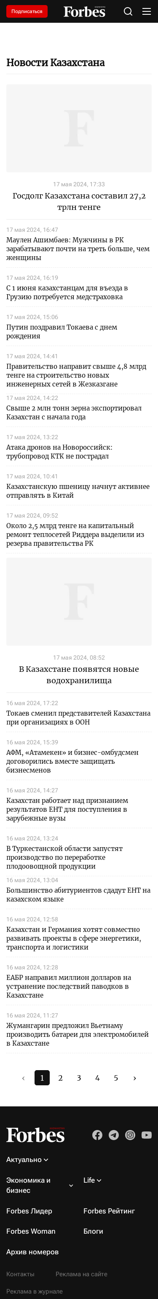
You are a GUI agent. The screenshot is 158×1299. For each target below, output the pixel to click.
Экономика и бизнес (28, 1185)
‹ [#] (23, 1078)
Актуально (24, 1159)
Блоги (93, 1231)
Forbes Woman (31, 1231)
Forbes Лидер (29, 1211)
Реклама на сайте (81, 1274)
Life (89, 1180)
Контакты (20, 1274)
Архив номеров (32, 1252)
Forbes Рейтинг (109, 1211)
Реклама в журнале (34, 1291)
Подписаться (27, 11)
